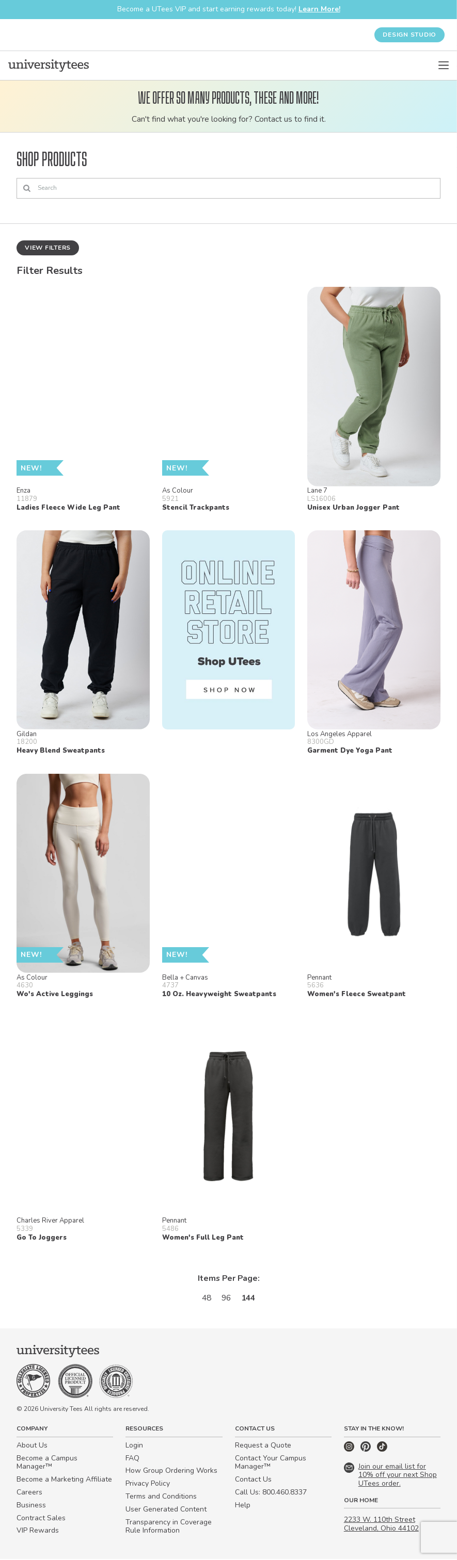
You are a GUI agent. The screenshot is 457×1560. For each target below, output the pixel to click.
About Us (32, 1446)
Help (242, 1506)
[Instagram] (350, 1450)
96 (226, 1298)
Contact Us (253, 1480)
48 (205, 1298)
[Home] (48, 65)
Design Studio (409, 34)
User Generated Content (166, 1510)
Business (31, 1506)
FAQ (132, 1459)
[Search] (228, 188)
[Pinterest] (366, 1450)
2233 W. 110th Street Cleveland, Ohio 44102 (381, 1525)
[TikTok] (382, 1450)
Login (134, 1446)
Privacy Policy (147, 1484)
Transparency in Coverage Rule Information (168, 1527)
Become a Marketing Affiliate (64, 1480)
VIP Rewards (38, 1531)
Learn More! (319, 9)
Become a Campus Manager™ (47, 1463)
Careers (29, 1493)
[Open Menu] (443, 65)
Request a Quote (263, 1446)
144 (249, 1298)
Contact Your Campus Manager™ (270, 1463)
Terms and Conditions (161, 1497)
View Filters (48, 247)
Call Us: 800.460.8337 (271, 1493)
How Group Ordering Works (171, 1471)
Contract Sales (41, 1518)
